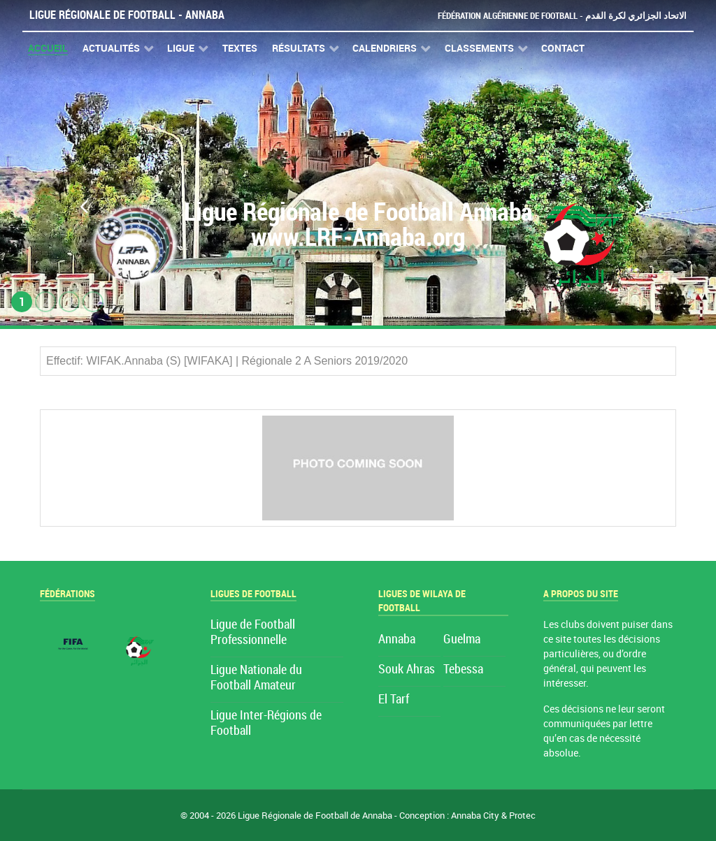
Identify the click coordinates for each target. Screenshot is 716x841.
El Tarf (393, 699)
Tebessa (463, 669)
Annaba (396, 639)
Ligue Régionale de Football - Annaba (126, 15)
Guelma (461, 639)
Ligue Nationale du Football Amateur (256, 678)
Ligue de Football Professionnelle (252, 632)
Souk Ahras (406, 669)
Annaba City (475, 815)
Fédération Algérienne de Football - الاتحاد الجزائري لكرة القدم (562, 15)
